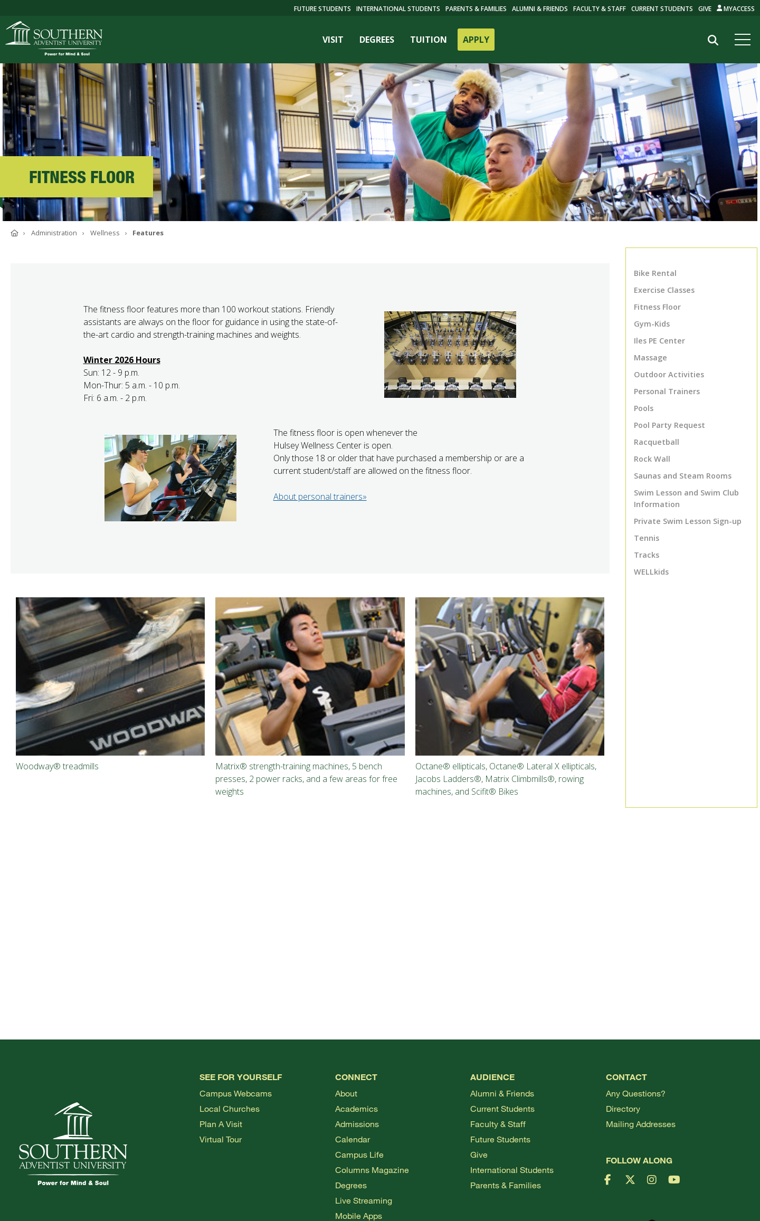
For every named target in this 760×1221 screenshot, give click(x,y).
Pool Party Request (669, 425)
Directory (623, 1108)
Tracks (646, 555)
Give (704, 8)
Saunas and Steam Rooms (683, 476)
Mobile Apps (358, 1215)
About (346, 1093)
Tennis (646, 538)
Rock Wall (652, 459)
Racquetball (656, 442)
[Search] (713, 40)
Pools (643, 408)
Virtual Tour (221, 1139)
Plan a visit (221, 1124)
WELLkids (651, 572)
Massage (650, 357)
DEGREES (376, 39)
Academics (356, 1108)
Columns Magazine (372, 1170)
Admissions (357, 1124)
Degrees (351, 1185)
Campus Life (359, 1154)
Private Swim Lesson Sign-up (688, 521)
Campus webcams (236, 1093)
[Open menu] (745, 40)
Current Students (662, 8)
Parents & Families (476, 8)
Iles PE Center (659, 341)
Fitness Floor (657, 307)
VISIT (333, 39)
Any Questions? (636, 1093)
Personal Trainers (667, 391)
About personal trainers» (320, 496)
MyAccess (736, 8)
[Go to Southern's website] (54, 39)
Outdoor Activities (669, 374)
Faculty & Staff (599, 8)
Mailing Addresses (641, 1124)
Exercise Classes (664, 290)
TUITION (428, 39)
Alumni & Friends (540, 8)
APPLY (476, 39)
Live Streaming (363, 1200)
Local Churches (230, 1108)
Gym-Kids (652, 324)
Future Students (500, 1139)
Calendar (352, 1139)
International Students (398, 8)
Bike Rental (655, 273)
